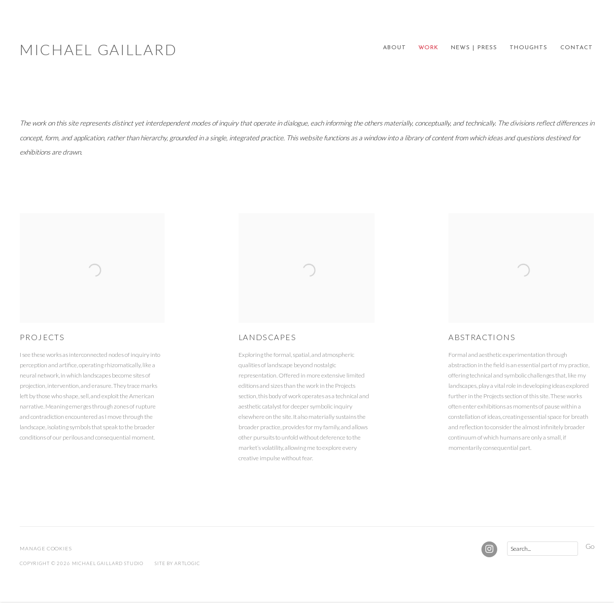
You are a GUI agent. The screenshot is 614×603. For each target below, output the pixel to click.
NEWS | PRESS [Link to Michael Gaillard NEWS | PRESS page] (474, 48)
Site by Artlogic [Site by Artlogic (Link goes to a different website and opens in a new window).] (177, 563)
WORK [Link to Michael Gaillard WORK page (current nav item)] (428, 48)
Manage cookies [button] (46, 548)
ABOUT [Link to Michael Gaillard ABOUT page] (394, 48)
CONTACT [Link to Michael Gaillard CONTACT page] (576, 48)
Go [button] (589, 546)
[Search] (542, 548)
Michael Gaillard (98, 49)
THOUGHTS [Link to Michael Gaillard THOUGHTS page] (529, 48)
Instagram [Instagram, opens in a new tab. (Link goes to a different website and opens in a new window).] (489, 549)
